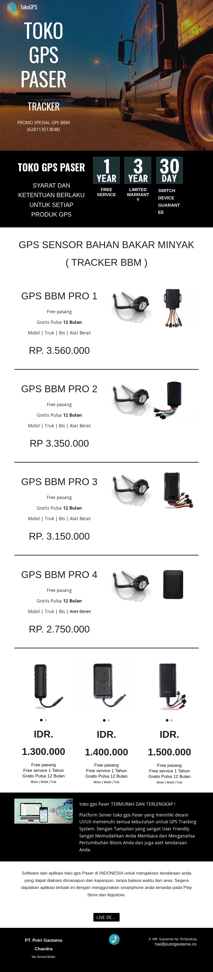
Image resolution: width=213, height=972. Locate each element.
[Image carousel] (43, 688)
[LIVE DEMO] (106, 917)
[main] (43, 65)
